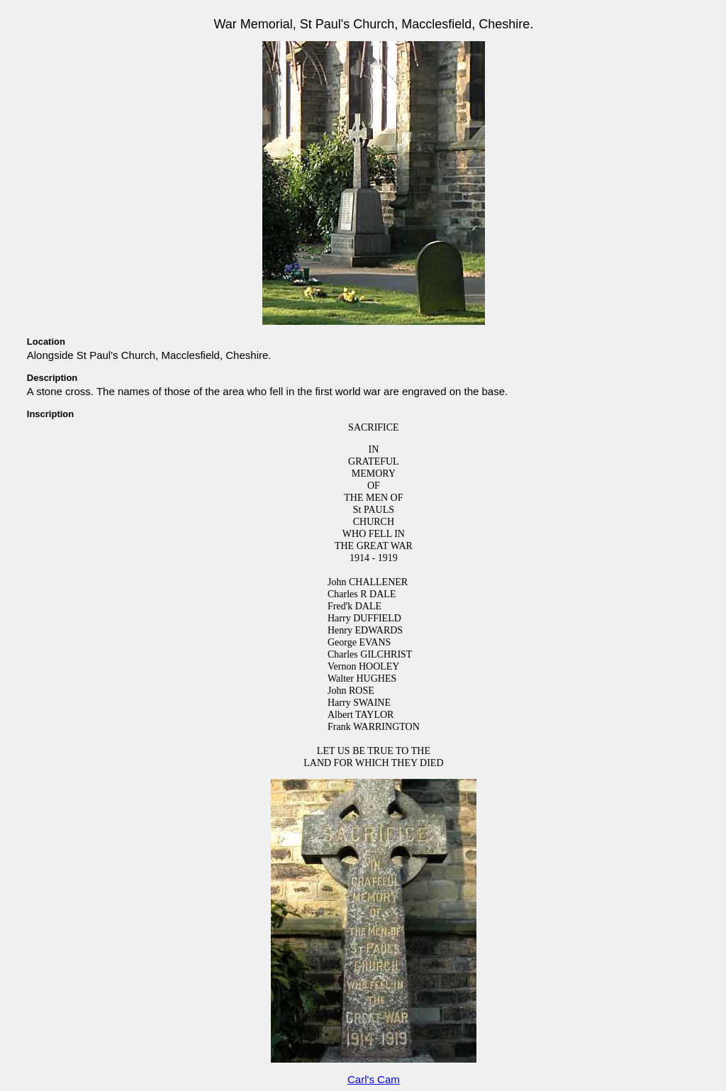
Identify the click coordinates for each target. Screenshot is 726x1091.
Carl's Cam (373, 1079)
